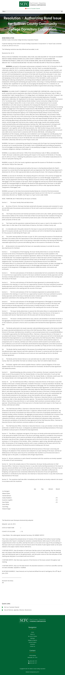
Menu (32, 11)
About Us (32, 634)
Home (32, 632)
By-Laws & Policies (32, 636)
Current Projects (32, 642)
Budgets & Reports (32, 640)
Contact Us (32, 646)
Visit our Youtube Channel (32, 8)
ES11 (38, 672)
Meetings (32, 638)
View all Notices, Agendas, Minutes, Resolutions (17, 610)
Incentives (32, 644)
